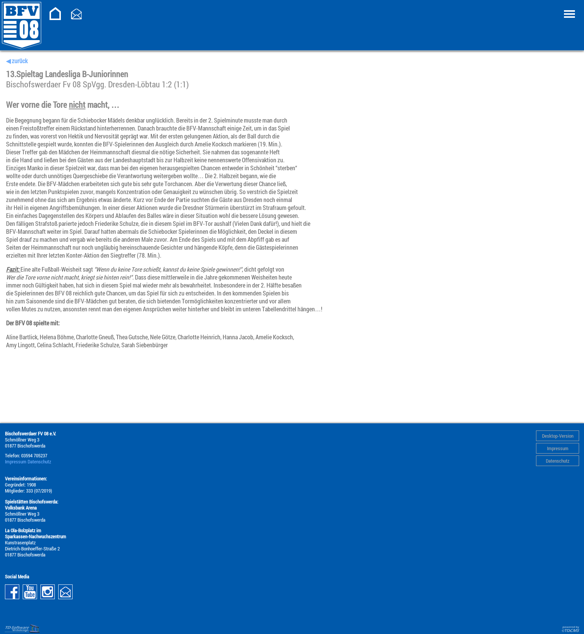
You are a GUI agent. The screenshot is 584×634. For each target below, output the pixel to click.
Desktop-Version (557, 436)
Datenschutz (557, 461)
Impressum (558, 448)
